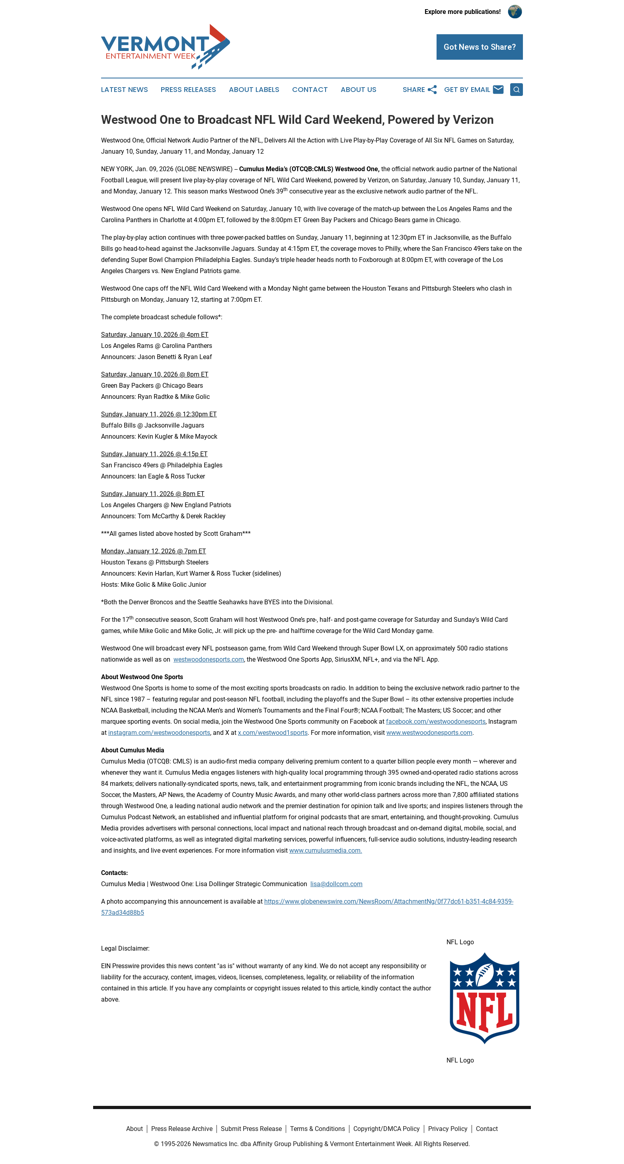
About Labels (254, 89)
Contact (310, 89)
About (134, 1129)
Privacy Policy (448, 1129)
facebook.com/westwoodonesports (436, 721)
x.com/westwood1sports (273, 732)
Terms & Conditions (317, 1129)
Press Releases (188, 89)
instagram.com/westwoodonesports (159, 732)
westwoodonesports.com (209, 659)
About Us (358, 89)
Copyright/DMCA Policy (386, 1129)
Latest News (124, 89)
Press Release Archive (182, 1129)
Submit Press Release (251, 1129)
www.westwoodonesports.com (429, 732)
